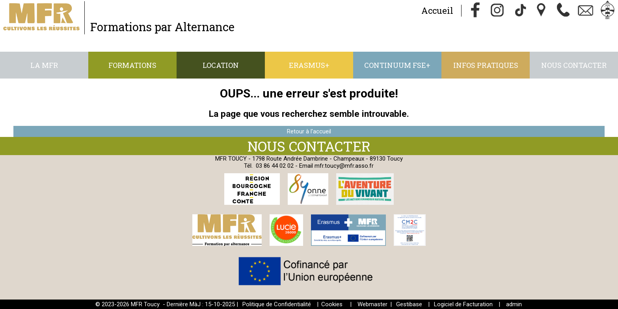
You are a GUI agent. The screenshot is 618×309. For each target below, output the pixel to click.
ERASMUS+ (309, 65)
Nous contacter (574, 65)
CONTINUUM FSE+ (397, 65)
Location (221, 65)
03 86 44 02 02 (275, 165)
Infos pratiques (485, 65)
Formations (132, 65)
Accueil (437, 10)
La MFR (44, 65)
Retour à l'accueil (309, 131)
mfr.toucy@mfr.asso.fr (344, 165)
